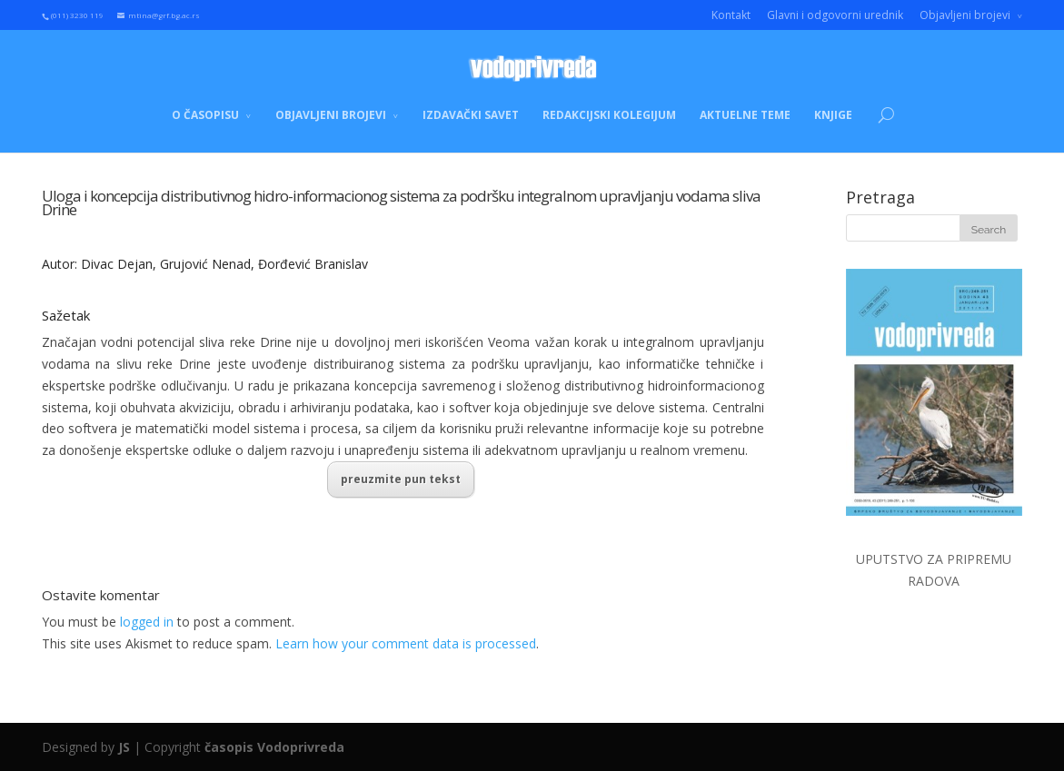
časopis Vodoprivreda (274, 747)
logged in (147, 621)
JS (124, 747)
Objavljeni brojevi (965, 15)
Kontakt (731, 15)
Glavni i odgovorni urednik (835, 15)
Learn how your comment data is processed (405, 643)
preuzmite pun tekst (401, 479)
